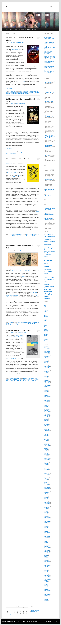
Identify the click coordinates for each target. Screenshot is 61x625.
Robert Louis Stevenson (27, 380)
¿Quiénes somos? (22, 29)
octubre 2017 (46, 474)
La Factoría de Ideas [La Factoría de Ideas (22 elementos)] (48, 267)
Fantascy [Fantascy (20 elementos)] (48, 251)
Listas (45, 321)
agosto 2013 (46, 537)
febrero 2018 (46, 469)
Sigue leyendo (9, 88)
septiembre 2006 (47, 594)
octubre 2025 (46, 353)
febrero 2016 (46, 499)
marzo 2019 (46, 453)
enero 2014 (46, 531)
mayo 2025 (46, 360)
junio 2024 (46, 373)
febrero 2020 (46, 439)
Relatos (20, 234)
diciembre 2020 (47, 426)
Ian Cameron (18, 379)
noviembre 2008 (47, 562)
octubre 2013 (46, 535)
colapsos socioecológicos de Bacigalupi (22, 274)
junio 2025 (46, 358)
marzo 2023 (46, 392)
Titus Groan (22, 93)
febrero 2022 (46, 409)
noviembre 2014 (47, 518)
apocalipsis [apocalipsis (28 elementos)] (52, 236)
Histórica (45, 315)
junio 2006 (46, 598)
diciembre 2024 (47, 366)
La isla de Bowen (36, 92)
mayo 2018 (46, 465)
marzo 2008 (46, 571)
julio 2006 (46, 596)
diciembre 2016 (47, 487)
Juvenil (17, 378)
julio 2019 (46, 448)
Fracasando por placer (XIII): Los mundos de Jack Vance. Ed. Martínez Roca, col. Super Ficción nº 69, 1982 (50, 136)
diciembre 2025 (47, 351)
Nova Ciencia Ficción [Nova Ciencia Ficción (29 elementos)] (49, 275)
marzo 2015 (46, 513)
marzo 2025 (46, 362)
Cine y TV (46, 305)
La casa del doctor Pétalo (14, 236)
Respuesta (27, 93)
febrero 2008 (46, 572)
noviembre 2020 (47, 428)
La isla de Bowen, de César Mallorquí (19, 330)
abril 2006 (46, 600)
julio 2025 (46, 357)
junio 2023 (46, 389)
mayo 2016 (46, 496)
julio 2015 (46, 508)
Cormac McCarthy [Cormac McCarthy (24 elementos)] (48, 246)
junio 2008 (46, 567)
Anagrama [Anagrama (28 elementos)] (46, 236)
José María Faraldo (9, 323)
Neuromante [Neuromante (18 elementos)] (46, 273)
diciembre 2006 (47, 590)
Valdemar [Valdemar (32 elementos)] (46, 296)
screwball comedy (15, 324)
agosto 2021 (46, 416)
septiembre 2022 (47, 400)
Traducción (46, 339)
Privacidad (34, 29)
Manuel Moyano (20, 152)
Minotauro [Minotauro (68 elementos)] (48, 271)
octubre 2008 (46, 564)
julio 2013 (46, 538)
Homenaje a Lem (47, 316)
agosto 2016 (46, 492)
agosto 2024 (46, 371)
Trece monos (24, 186)
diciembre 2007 (47, 575)
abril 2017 (46, 482)
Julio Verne (28, 379)
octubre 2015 (46, 504)
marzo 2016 (46, 498)
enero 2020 (46, 440)
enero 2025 (46, 365)
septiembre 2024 (47, 370)
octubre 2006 (46, 593)
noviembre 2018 (47, 458)
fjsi (44, 70)
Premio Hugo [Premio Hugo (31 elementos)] (47, 281)
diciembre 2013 (47, 532)
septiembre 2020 (47, 430)
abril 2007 (46, 585)
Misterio (11, 322)
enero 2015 (46, 516)
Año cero (26, 151)
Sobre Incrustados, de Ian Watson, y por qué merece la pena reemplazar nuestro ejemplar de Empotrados (49, 44)
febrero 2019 (46, 454)
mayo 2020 (46, 435)
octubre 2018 (46, 459)
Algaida (23, 151)
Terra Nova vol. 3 (48, 169)
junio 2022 (46, 404)
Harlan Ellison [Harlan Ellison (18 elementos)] (46, 256)
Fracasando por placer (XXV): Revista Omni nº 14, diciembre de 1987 (49, 115)
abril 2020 (46, 436)
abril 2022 (46, 406)
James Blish (32, 235)
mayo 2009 (46, 560)
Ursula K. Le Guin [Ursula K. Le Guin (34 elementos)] (49, 294)
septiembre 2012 (47, 551)
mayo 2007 (46, 584)
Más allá (24, 152)
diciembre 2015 (47, 502)
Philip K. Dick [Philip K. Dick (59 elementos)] (49, 277)
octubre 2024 (46, 368)
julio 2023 (46, 387)
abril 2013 (46, 542)
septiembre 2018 (47, 460)
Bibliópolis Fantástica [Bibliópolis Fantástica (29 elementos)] (49, 241)
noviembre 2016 (47, 488)
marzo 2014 (46, 528)
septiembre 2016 (47, 491)
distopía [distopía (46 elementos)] (50, 248)
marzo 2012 (46, 559)
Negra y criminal (47, 326)
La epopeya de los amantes (23, 236)
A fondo (45, 302)
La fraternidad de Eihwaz (12, 173)
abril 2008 (46, 570)
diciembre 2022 (47, 396)
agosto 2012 (46, 552)
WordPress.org (34, 611)
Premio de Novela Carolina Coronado (33, 152)
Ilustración (46, 319)
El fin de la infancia (12, 92)
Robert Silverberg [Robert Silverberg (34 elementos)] (49, 286)
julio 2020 (46, 433)
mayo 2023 (46, 390)
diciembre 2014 (47, 517)
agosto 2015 (46, 507)
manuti (45, 47)
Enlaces (16, 29)
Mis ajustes (48, 621)
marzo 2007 (46, 586)
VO (44, 340)
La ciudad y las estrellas (29, 92)
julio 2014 (46, 523)
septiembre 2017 (47, 475)
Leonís (18, 175)
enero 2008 (46, 574)
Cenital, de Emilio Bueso (49, 198)
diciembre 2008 (47, 561)
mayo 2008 (46, 569)
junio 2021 (46, 419)
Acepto (56, 621)
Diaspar (7, 92)
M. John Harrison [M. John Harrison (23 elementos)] (47, 269)
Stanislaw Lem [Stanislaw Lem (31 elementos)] (48, 291)
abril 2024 (46, 376)
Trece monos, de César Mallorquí (18, 159)
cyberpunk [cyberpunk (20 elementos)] (46, 248)
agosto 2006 (46, 595)
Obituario (46, 329)
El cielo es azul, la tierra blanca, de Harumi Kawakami (49, 145)
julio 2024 (46, 372)
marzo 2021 (46, 423)
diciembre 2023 (47, 381)
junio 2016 (46, 494)
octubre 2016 (46, 489)
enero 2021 (46, 425)
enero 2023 (46, 395)
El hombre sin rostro (23, 322)
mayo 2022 (46, 405)
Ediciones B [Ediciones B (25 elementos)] (46, 249)
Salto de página (8, 324)
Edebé (11, 379)
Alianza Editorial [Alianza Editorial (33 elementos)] (48, 234)
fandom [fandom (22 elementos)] (45, 251)
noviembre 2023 (47, 382)
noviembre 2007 (47, 576)
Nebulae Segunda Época (15, 93)
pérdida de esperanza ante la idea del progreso (20, 270)
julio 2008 (46, 566)
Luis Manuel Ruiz (35, 323)
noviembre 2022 (47, 397)
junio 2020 (46, 434)
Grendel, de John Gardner (50, 57)
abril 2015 (46, 512)
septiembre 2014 (47, 521)
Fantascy (27, 235)
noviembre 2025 (47, 352)
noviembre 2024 (47, 367)
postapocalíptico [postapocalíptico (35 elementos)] (49, 279)
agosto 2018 (46, 462)
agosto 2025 (46, 356)
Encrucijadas (46, 310)
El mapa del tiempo (30, 322)
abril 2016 (46, 497)
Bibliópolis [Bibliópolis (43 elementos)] (47, 239)
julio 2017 (46, 478)
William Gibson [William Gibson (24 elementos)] (47, 298)
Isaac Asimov (22, 92)
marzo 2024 (46, 377)
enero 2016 (46, 501)
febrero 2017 (46, 484)
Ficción (45, 312)
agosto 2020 (46, 431)
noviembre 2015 (47, 503)
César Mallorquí (35, 91)
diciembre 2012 (47, 547)
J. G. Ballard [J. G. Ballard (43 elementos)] (48, 260)
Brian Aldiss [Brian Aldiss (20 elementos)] (46, 243)
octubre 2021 (46, 414)
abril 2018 (46, 467)
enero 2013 (46, 546)
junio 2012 (46, 555)
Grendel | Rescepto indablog (49, 56)
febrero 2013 (46, 545)
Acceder (32, 607)
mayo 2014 (46, 526)
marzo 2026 (46, 347)
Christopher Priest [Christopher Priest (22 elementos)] (47, 244)
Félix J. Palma (36, 322)
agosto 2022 (46, 401)
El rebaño (24, 235)
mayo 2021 (46, 420)
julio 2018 (46, 463)
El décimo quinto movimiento (17, 235)
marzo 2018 (46, 468)
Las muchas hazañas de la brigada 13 (25, 323)
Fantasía (17, 234)
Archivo (11, 29)
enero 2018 (46, 470)
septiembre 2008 (47, 565)
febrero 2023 (46, 394)
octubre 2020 (46, 429)
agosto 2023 (46, 386)
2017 (21, 151)
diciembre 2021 (47, 411)
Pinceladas (46, 330)
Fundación (18, 92)
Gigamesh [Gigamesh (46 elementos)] (47, 254)
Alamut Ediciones (23, 91)
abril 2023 (46, 391)
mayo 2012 (46, 556)
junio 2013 (46, 540)
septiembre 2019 (47, 445)
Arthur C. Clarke (29, 91)
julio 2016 (46, 493)
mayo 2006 (46, 599)
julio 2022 (46, 402)
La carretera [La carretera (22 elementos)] (46, 266)
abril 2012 (46, 557)
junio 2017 (46, 479)
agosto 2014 (46, 522)
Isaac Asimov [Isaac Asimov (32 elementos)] (47, 258)
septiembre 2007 (47, 579)
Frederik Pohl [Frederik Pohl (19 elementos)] (53, 251)
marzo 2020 (46, 438)
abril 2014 (46, 527)
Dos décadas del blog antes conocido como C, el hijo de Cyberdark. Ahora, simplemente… (49, 53)
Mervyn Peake (8, 93)
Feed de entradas (34, 609)
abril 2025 (46, 361)
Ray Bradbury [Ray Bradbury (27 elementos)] (47, 284)
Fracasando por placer (48, 314)
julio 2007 (46, 581)
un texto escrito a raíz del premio (14, 358)
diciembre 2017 (47, 472)
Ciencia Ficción (13, 91)
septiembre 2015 (47, 506)
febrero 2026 (46, 348)
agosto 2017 (46, 477)
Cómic (45, 306)
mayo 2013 (46, 541)
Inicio (7, 29)
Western (45, 341)
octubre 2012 (46, 550)
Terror (45, 338)
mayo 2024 (46, 375)
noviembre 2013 (47, 533)
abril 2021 (46, 421)
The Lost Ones (34, 380)
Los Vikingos (14, 380)
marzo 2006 (46, 601)
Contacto (28, 29)
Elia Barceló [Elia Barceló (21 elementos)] (51, 249)
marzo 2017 (46, 483)
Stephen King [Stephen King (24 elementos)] (47, 293)
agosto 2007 (46, 580)
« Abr (10, 614)
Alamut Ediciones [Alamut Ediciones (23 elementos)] (47, 232)
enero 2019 (46, 455)
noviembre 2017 (47, 473)
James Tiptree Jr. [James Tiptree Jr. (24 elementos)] (47, 261)
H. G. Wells (14, 379)
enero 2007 (46, 589)
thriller (7, 153)
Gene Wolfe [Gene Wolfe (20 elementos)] (46, 252)
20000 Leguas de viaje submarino (28, 378)
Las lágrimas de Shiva (11, 172)
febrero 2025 (46, 363)
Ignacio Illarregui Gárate (20, 42)
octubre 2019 (46, 444)
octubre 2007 (46, 577)
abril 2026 (46, 346)
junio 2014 (46, 525)
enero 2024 (46, 380)
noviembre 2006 (47, 591)
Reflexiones (46, 334)
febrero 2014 (46, 530)
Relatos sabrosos (47, 336)
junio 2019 (46, 449)
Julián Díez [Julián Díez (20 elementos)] (46, 263)
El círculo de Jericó (24, 189)
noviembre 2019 (47, 443)
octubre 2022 (46, 399)
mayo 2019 (46, 450)
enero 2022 (46, 410)
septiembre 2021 (47, 415)
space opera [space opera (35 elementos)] (47, 289)
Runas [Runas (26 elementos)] (45, 287)
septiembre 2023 (47, 385)
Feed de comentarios (35, 610)
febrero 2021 (46, 424)
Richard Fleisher (20, 380)
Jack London (23, 379)
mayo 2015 (46, 511)
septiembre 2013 (47, 536)
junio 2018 (46, 464)
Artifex (18, 322)
